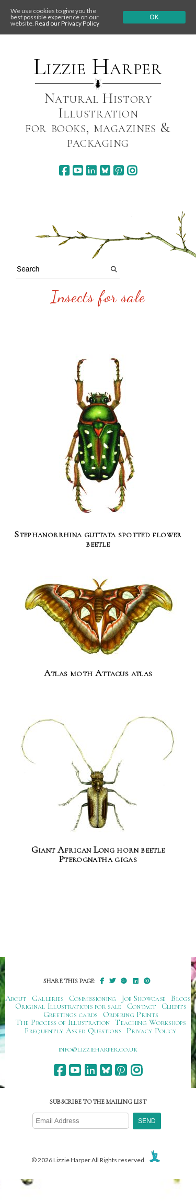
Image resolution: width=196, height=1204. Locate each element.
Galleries (48, 998)
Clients (174, 1006)
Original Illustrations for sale (68, 1006)
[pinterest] (118, 170)
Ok (153, 17)
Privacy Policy (151, 1030)
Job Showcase (144, 998)
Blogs (181, 998)
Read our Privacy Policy (67, 23)
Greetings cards (70, 1014)
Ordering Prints (130, 1014)
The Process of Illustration (63, 1022)
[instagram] (132, 170)
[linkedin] (91, 170)
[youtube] (78, 170)
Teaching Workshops (150, 1022)
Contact (141, 1006)
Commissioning (93, 998)
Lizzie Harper (98, 67)
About (16, 998)
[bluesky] (105, 170)
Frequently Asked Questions (73, 1030)
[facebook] (64, 170)
